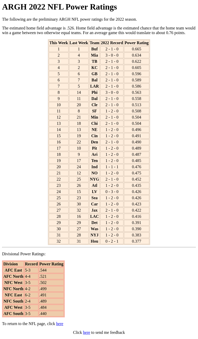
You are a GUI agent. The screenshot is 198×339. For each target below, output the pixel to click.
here (59, 323)
